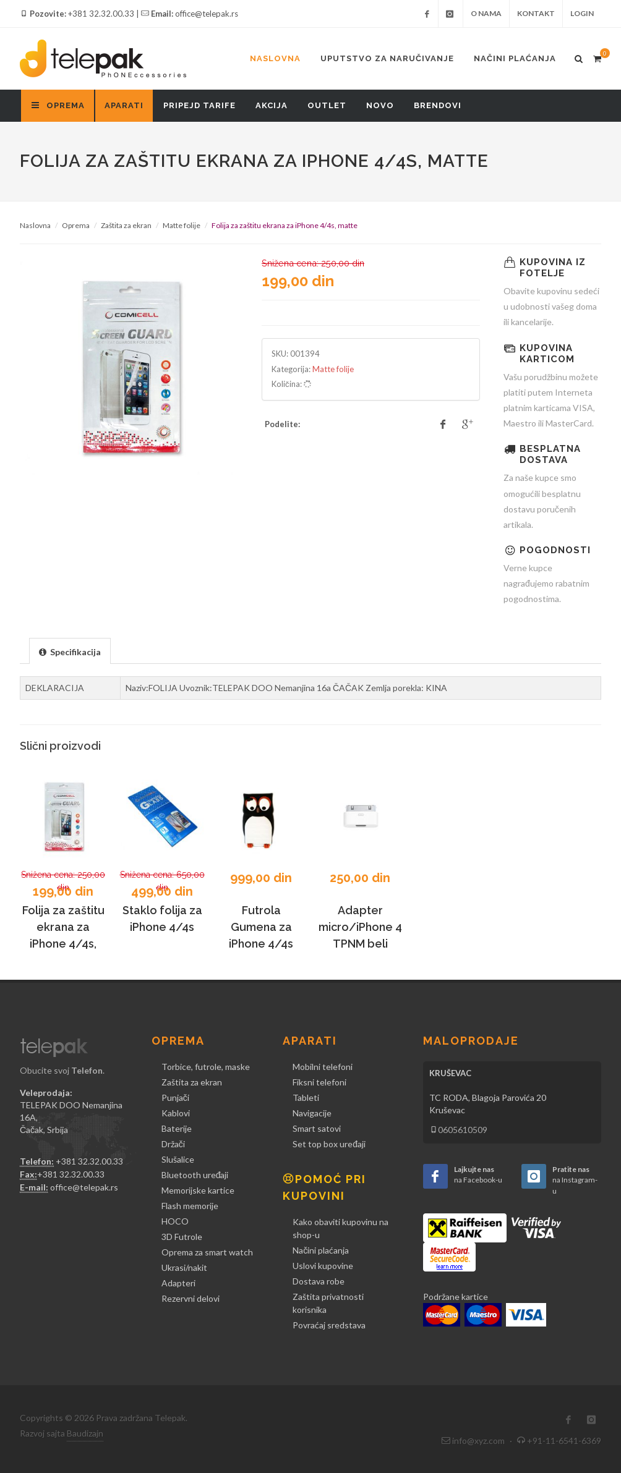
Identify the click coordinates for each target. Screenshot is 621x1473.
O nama (486, 13)
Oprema (76, 225)
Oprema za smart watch (207, 1252)
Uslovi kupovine (323, 1265)
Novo (380, 105)
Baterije (176, 1128)
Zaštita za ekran (126, 225)
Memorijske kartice (197, 1190)
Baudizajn (85, 1433)
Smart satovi (317, 1128)
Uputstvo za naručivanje (387, 58)
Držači (173, 1144)
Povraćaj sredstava (329, 1325)
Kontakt (536, 13)
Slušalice (177, 1159)
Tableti (306, 1097)
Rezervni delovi (190, 1298)
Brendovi (437, 105)
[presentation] (70, 651)
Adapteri (178, 1283)
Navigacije (312, 1113)
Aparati (124, 105)
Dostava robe (319, 1281)
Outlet (326, 105)
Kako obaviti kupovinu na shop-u (340, 1228)
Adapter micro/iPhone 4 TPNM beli (360, 927)
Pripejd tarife (199, 105)
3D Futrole (181, 1236)
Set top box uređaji (329, 1144)
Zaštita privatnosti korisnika (328, 1303)
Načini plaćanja (515, 58)
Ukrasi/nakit (184, 1267)
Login (582, 13)
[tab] (70, 650)
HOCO (175, 1221)
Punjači (175, 1097)
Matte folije (181, 225)
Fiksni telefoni (319, 1082)
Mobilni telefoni (323, 1066)
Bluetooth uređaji (195, 1174)
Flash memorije (189, 1205)
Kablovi (175, 1113)
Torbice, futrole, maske (205, 1066)
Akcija (271, 105)
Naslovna (275, 58)
